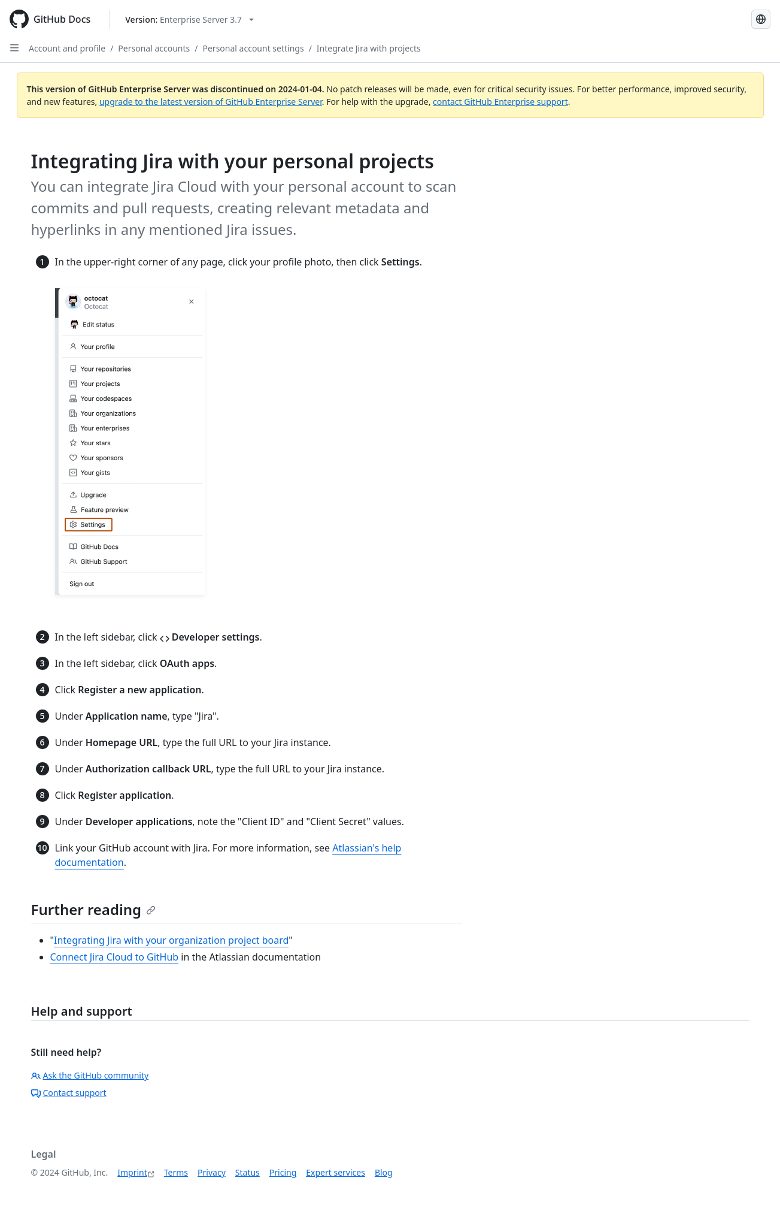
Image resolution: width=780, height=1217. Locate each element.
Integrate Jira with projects (369, 48)
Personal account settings (253, 48)
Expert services (335, 1172)
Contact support (69, 1092)
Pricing (282, 1172)
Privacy (212, 1172)
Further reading (93, 909)
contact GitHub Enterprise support (500, 101)
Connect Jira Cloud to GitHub (114, 957)
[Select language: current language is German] (760, 19)
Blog (384, 1172)
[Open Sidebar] (14, 48)
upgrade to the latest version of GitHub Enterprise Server (210, 101)
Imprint (132, 1172)
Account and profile (67, 48)
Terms (176, 1172)
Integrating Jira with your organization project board (171, 940)
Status (247, 1172)
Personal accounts (154, 48)
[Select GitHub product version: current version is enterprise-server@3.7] (189, 19)
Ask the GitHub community (90, 1075)
